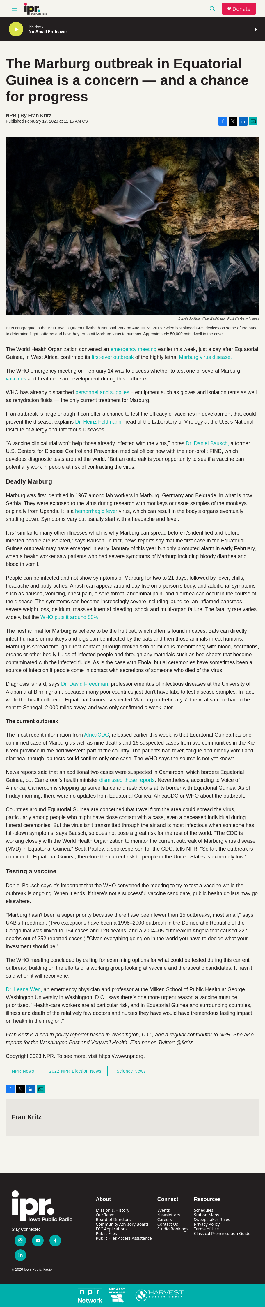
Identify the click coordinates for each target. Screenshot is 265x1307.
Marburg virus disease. (205, 357)
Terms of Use (206, 1229)
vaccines (16, 379)
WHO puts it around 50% (69, 617)
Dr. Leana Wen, (25, 989)
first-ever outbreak (113, 357)
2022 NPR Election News (75, 1071)
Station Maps (206, 1215)
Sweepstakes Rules (212, 1219)
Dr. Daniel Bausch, (208, 443)
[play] (16, 29)
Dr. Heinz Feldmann (98, 422)
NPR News (23, 1071)
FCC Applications (111, 1229)
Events (163, 1210)
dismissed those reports (127, 780)
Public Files (106, 1233)
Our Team (105, 1215)
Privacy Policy (207, 1224)
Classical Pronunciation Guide (222, 1233)
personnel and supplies (102, 392)
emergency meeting (133, 349)
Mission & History (112, 1210)
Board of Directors (113, 1219)
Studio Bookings (172, 1229)
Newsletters (168, 1215)
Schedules (203, 1210)
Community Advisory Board (122, 1224)
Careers (164, 1219)
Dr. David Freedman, (85, 684)
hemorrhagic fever (96, 511)
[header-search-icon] (212, 8)
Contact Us (167, 1224)
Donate (241, 9)
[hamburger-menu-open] (14, 9)
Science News (131, 1071)
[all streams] (256, 29)
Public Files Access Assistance (124, 1238)
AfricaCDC (96, 735)
